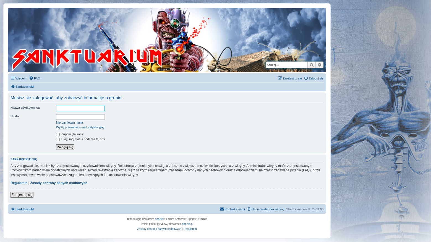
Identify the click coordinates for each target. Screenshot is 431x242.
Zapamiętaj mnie (70, 134)
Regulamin (19, 183)
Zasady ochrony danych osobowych (58, 183)
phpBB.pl (187, 223)
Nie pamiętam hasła (69, 122)
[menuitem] (34, 78)
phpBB (159, 218)
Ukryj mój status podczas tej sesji (81, 139)
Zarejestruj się (22, 195)
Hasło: (15, 116)
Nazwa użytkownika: (25, 107)
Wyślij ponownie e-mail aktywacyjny (80, 127)
